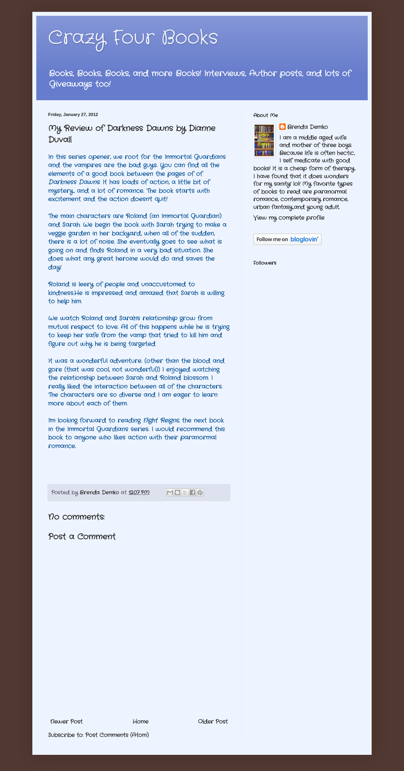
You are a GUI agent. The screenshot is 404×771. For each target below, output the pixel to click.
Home (140, 722)
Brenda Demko (307, 127)
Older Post (213, 722)
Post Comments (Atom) (117, 735)
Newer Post (66, 722)
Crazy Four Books (133, 38)
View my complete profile (288, 218)
